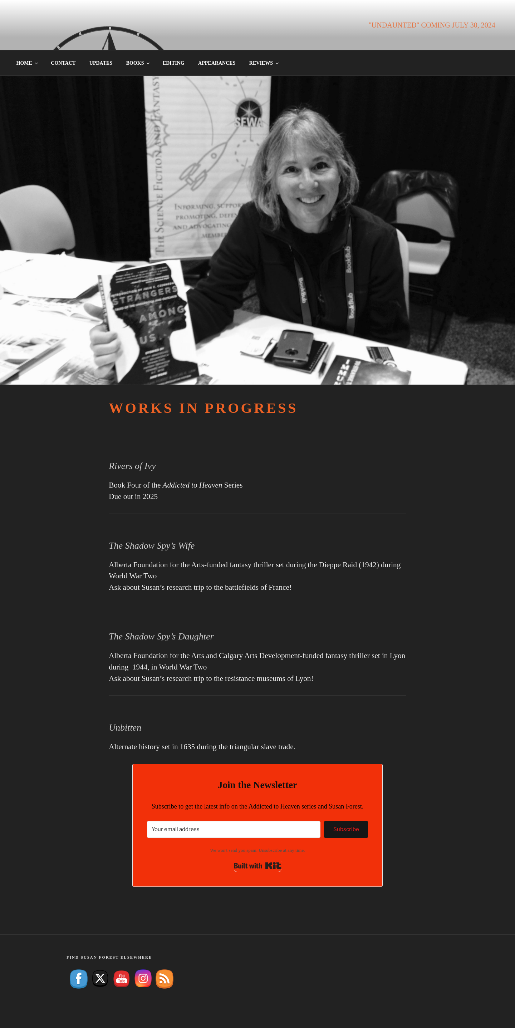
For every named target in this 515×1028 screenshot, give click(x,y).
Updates (100, 63)
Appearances (216, 63)
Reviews (264, 63)
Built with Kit (257, 865)
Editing (174, 63)
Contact (63, 63)
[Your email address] (233, 829)
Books (138, 63)
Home (27, 63)
